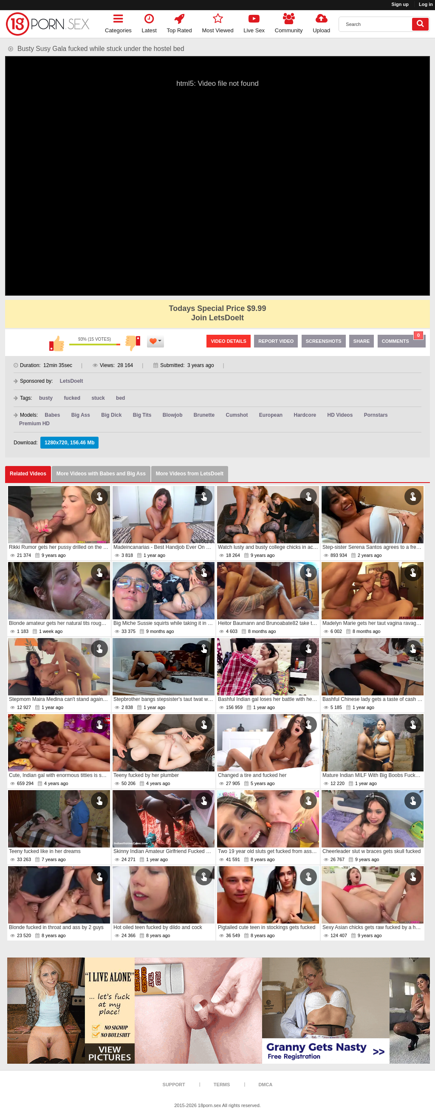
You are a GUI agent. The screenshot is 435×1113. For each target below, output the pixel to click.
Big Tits (142, 415)
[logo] (47, 24)
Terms (222, 1084)
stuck (98, 398)
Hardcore (305, 415)
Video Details (228, 341)
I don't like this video (132, 343)
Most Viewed (217, 22)
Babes (52, 415)
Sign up (400, 4)
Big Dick (111, 415)
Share (361, 341)
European (270, 415)
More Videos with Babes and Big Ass (101, 474)
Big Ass (80, 415)
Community (289, 22)
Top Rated (179, 22)
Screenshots (324, 341)
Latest (149, 22)
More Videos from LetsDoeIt (189, 474)
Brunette (204, 415)
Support (174, 1084)
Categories (118, 22)
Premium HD (34, 424)
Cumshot (237, 415)
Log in (426, 4)
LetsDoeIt (71, 381)
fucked (72, 398)
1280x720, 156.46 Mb (69, 443)
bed (120, 398)
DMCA (265, 1084)
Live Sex (254, 22)
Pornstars (376, 415)
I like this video (56, 343)
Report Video (276, 341)
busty (46, 398)
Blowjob (173, 415)
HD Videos (340, 415)
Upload (321, 22)
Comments (403, 339)
